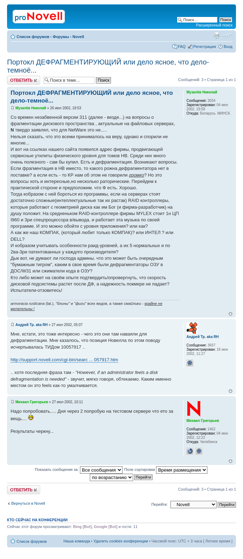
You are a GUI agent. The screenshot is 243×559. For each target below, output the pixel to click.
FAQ (182, 46)
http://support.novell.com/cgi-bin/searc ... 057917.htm (64, 359)
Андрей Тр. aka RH (31, 325)
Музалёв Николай (30, 108)
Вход (228, 46)
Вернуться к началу (230, 314)
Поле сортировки (165, 469)
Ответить (23, 80)
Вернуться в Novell (28, 503)
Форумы (61, 37)
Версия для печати (216, 35)
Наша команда (76, 541)
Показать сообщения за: (79, 469)
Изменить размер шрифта (227, 35)
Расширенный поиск (214, 25)
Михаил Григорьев (31, 402)
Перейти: (159, 504)
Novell (78, 37)
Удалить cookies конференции (121, 541)
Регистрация (204, 46)
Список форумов (33, 37)
